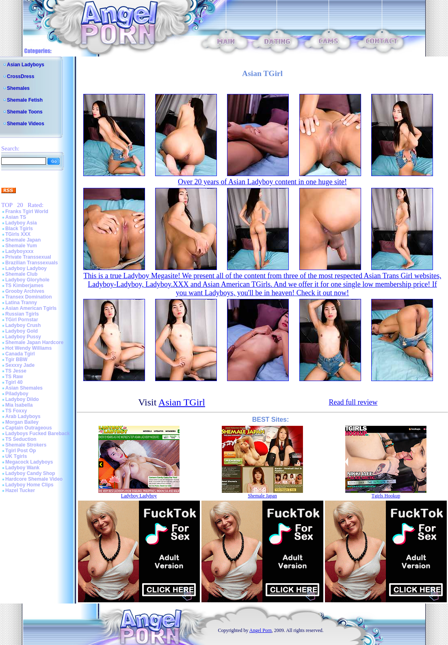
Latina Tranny (21, 302)
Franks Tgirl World (26, 211)
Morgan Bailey (22, 422)
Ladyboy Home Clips (29, 485)
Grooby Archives (24, 291)
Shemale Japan (23, 240)
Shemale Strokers (25, 445)
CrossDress (20, 76)
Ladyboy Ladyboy (26, 268)
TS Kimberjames (24, 285)
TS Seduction (21, 439)
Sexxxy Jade (20, 365)
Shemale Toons (25, 112)
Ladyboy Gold (21, 331)
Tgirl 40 (14, 382)
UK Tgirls (16, 456)
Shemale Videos (25, 123)
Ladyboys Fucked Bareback (37, 433)
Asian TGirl (181, 402)
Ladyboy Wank (22, 468)
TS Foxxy (16, 411)
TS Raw (14, 376)
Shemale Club (21, 274)
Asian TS (15, 217)
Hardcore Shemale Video (34, 479)
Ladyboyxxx (19, 251)
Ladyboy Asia (21, 223)
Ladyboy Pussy (23, 337)
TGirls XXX (17, 234)
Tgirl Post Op (20, 450)
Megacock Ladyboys (29, 462)
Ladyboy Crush (23, 325)
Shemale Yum (21, 245)
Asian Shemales (24, 388)
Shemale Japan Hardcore (34, 342)
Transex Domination (28, 297)
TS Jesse (15, 371)
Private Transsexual (28, 257)
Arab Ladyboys (23, 416)
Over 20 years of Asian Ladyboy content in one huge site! (262, 182)
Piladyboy (16, 394)
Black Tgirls (19, 228)
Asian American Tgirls (30, 308)
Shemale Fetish (25, 100)
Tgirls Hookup (386, 496)
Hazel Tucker (20, 490)
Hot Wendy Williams (28, 348)
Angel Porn (260, 630)
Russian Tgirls (22, 314)
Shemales (18, 88)
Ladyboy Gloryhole (27, 280)
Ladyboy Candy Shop (30, 473)
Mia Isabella (18, 405)
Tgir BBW (16, 359)
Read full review (353, 402)
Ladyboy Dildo (22, 399)
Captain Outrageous (28, 428)
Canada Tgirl (20, 354)
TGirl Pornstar (21, 319)
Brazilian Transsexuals (31, 263)
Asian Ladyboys (25, 65)
